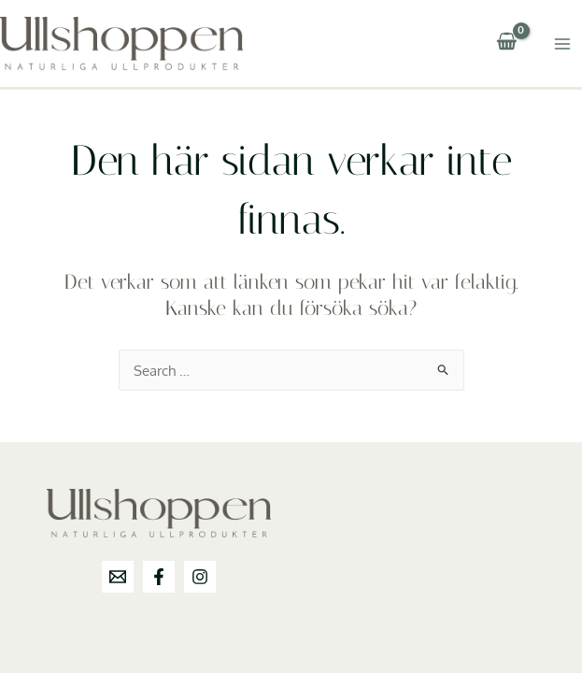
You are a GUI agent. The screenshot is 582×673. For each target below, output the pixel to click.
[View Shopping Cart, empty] (506, 43)
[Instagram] (200, 577)
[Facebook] (159, 577)
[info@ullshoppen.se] (118, 577)
